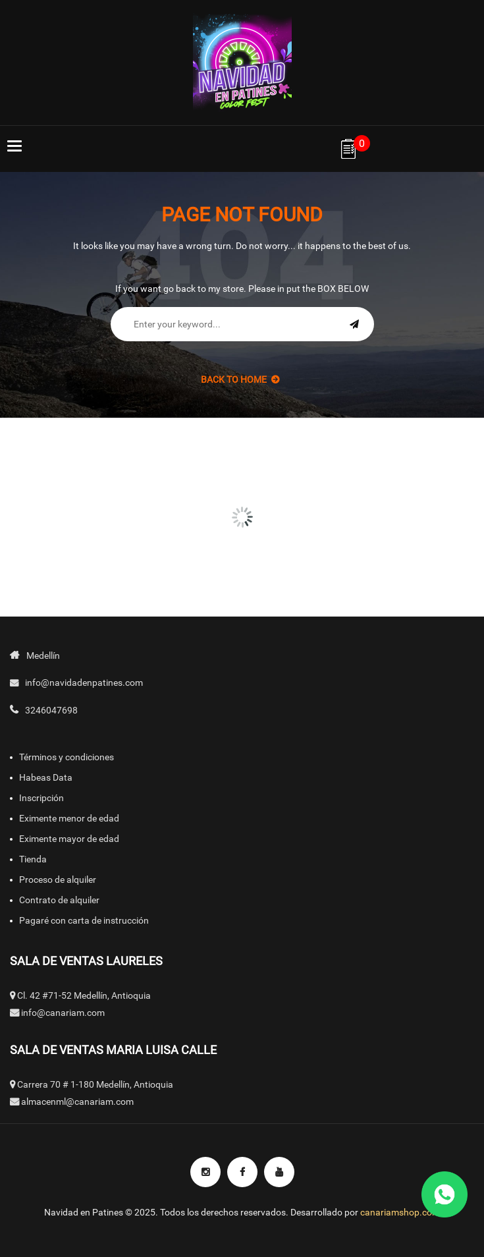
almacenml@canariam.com (77, 1101)
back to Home (240, 379)
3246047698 (51, 710)
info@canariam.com (63, 1012)
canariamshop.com (400, 1212)
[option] (80, 455)
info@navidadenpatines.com (84, 682)
